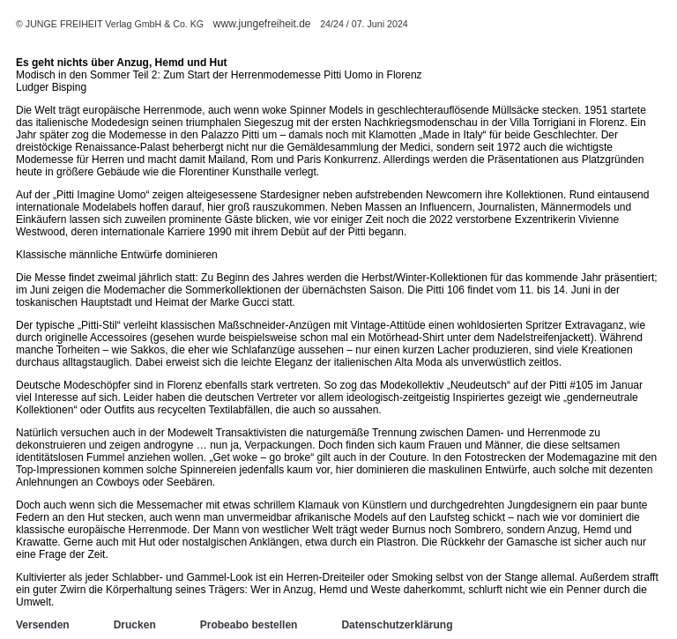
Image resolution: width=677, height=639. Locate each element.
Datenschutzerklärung (396, 625)
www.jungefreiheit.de (262, 24)
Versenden (43, 625)
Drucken (135, 625)
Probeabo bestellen (249, 625)
